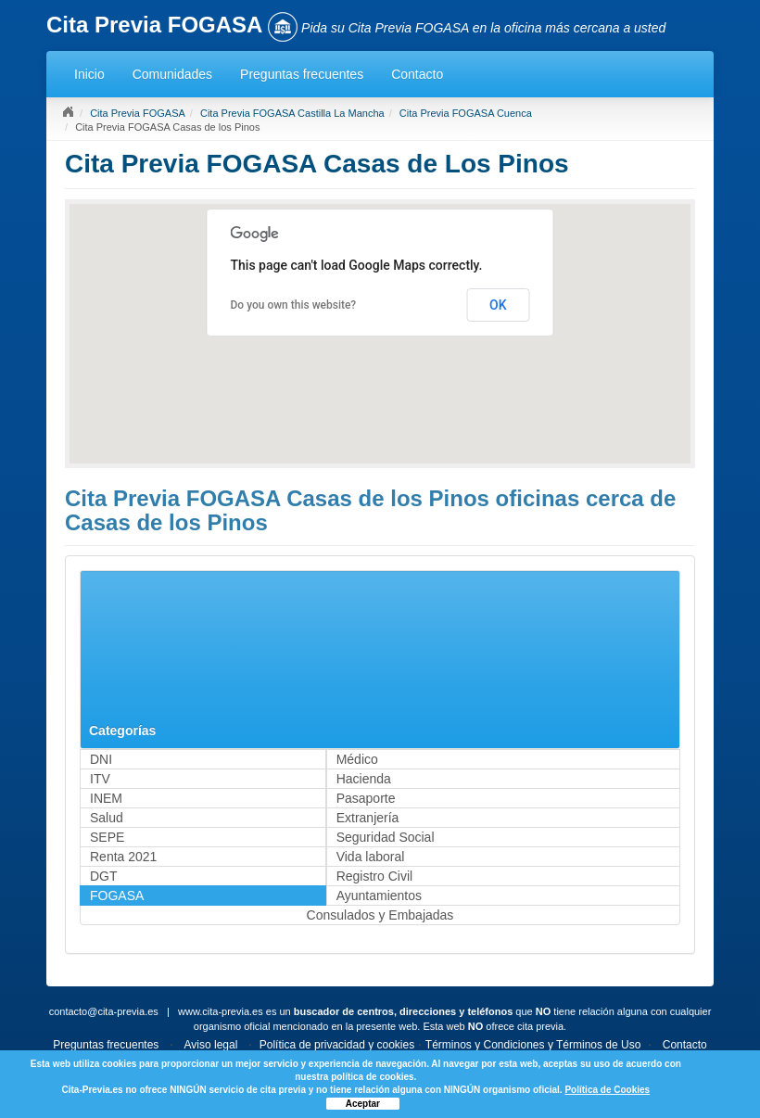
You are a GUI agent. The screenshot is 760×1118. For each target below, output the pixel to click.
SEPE (107, 837)
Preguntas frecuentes (301, 74)
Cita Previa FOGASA (137, 113)
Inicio (89, 74)
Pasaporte (366, 798)
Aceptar (363, 1104)
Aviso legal (211, 1044)
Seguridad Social (385, 837)
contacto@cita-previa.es (103, 1011)
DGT (104, 876)
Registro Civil (374, 876)
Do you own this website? (294, 305)
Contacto (417, 74)
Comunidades (172, 74)
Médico (357, 759)
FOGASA (117, 895)
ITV (100, 778)
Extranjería (367, 817)
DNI (101, 759)
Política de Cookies (607, 1090)
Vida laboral (370, 856)
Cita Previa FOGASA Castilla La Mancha (292, 113)
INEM (106, 798)
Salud (106, 817)
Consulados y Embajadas (380, 915)
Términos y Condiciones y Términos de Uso (533, 1044)
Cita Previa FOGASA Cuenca (465, 113)
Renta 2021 (123, 856)
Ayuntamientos (379, 895)
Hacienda (363, 778)
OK (498, 305)
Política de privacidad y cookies (337, 1044)
